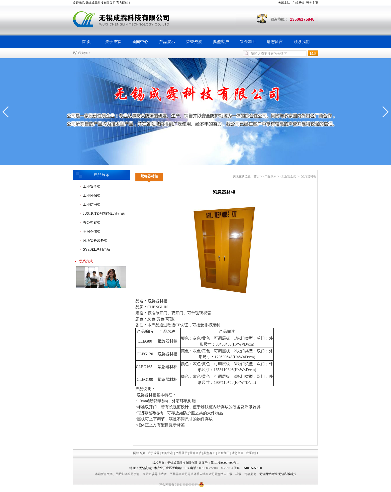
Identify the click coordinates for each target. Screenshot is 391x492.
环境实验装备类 (95, 240)
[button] (5, 111)
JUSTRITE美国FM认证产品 (104, 213)
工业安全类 (91, 186)
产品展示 (167, 41)
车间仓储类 (91, 231)
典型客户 (221, 41)
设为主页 (312, 2)
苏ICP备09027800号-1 (225, 463)
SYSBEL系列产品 (96, 249)
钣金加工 (248, 41)
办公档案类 (91, 222)
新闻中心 (140, 41)
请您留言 (275, 41)
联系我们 (302, 41)
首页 (257, 176)
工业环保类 (91, 195)
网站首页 (139, 453)
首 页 (86, 41)
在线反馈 (298, 2)
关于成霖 (113, 41)
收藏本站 (284, 2)
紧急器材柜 (308, 176)
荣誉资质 (194, 41)
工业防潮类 (91, 204)
